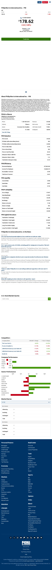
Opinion (30, 496)
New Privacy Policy (31, 565)
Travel (3, 515)
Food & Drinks (5, 521)
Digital (29, 456)
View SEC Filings (6, 132)
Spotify (38, 537)
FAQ (29, 514)
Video (30, 500)
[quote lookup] (24, 299)
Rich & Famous (5, 513)
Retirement (4, 460)
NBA (29, 480)
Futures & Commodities (7, 486)
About (30, 504)
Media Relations (32, 516)
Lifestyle (4, 508)
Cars (2, 517)
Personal (30, 445)
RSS (31, 537)
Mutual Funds (5, 500)
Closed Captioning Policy (34, 521)
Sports (30, 475)
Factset (46, 559)
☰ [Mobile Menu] (50, 2)
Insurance (4, 456)
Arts (2, 523)
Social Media (31, 458)
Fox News (30, 525)
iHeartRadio (41, 537)
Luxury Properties (32, 449)
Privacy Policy (31, 512)
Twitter (14, 537)
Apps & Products (32, 531)
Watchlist (4, 504)
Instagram (17, 537)
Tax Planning (4, 462)
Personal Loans (5, 451)
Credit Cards (4, 449)
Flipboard (24, 537)
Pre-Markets (4, 498)
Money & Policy (5, 471)
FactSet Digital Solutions (28, 561)
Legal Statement (39, 561)
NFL (29, 478)
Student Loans (5, 447)
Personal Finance (7, 443)
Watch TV (45, 2)
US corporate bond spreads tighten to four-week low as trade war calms (21, 236)
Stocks (3, 480)
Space (29, 471)
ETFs (2, 490)
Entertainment (5, 511)
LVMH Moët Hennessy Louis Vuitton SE (11, 348)
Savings (3, 453)
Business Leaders (6, 492)
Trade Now (26, 39)
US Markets (4, 482)
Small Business (5, 473)
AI (28, 469)
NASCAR (30, 484)
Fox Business (6, 2)
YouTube (21, 537)
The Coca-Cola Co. (6, 343)
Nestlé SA (4, 354)
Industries (4, 494)
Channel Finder (32, 506)
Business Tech (32, 462)
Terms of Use (31, 510)
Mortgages (4, 445)
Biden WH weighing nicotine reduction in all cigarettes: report (18, 279)
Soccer (30, 488)
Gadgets (30, 460)
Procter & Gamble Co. (7, 346)
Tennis (30, 492)
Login (39, 2)
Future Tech (31, 467)
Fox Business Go (32, 529)
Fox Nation (31, 527)
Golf (29, 490)
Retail (2, 496)
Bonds (3, 488)
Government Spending (7, 469)
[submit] (49, 299)
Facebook (10, 537)
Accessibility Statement (34, 523)
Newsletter (34, 537)
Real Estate (32, 443)
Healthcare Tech (32, 464)
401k (2, 458)
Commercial (31, 447)
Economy (4, 466)
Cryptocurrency (5, 484)
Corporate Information (34, 519)
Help (26, 554)
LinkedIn (27, 537)
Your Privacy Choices (26, 551)
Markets (4, 477)
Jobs (29, 508)
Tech (30, 454)
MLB (29, 482)
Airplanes (3, 519)
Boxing (30, 486)
